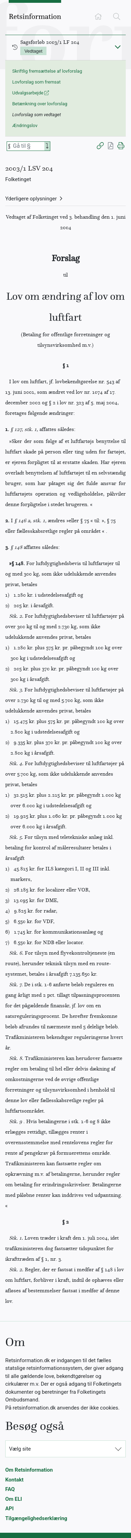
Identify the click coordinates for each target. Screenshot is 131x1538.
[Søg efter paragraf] (28, 146)
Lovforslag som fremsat (36, 82)
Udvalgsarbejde (30, 92)
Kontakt (14, 1480)
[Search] (47, 146)
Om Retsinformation (29, 1470)
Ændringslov (24, 125)
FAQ (10, 1489)
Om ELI (13, 1499)
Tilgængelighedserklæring (36, 1518)
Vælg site (20, 1449)
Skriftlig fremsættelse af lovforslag (47, 71)
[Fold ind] (117, 47)
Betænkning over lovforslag (39, 103)
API (9, 1508)
